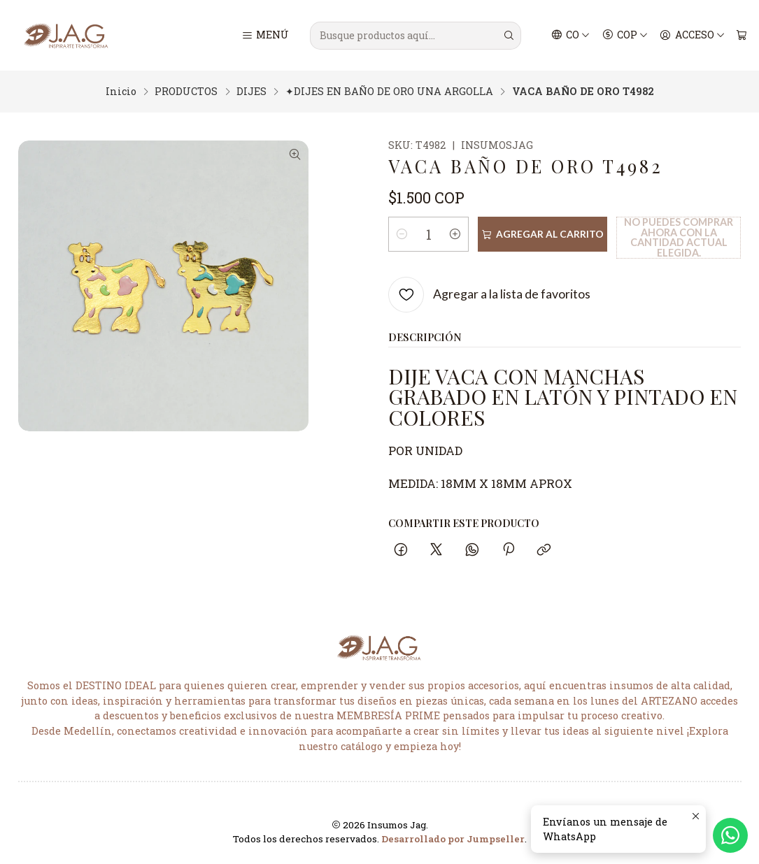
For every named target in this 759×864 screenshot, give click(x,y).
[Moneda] (624, 35)
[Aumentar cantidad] (457, 234)
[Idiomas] (571, 35)
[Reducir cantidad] (401, 234)
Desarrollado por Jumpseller (453, 839)
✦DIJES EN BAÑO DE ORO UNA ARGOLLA (389, 91)
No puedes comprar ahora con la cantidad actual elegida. (677, 237)
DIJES (251, 91)
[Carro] (741, 35)
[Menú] (265, 35)
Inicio (121, 91)
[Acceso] (692, 35)
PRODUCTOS (186, 91)
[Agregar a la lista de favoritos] (489, 294)
